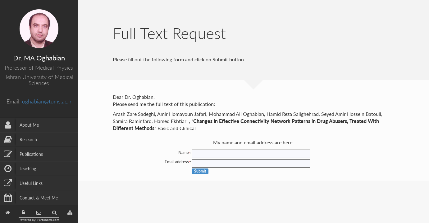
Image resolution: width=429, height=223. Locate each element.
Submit (200, 171)
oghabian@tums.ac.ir (46, 101)
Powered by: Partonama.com (39, 219)
